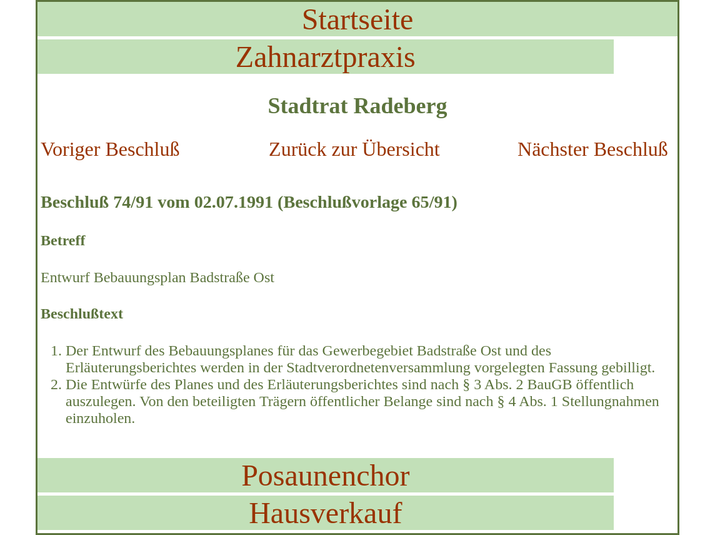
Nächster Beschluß (593, 149)
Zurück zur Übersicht (354, 149)
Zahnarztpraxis (326, 56)
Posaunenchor (325, 475)
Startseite (358, 19)
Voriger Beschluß (110, 149)
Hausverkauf (325, 512)
